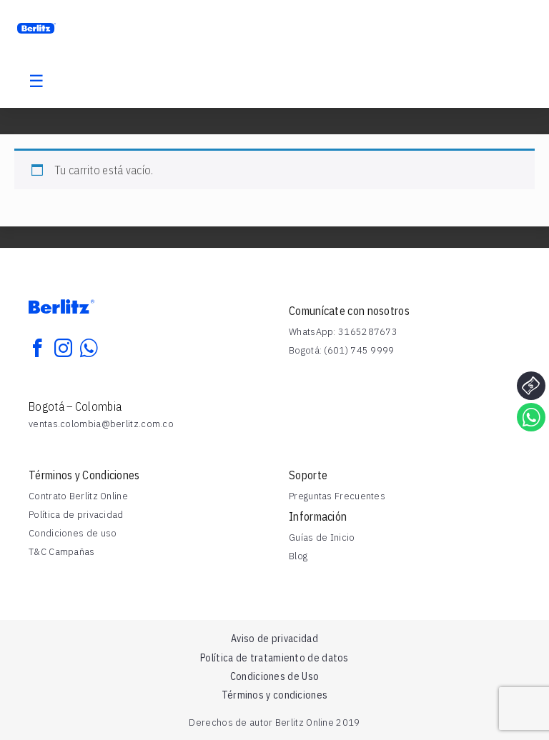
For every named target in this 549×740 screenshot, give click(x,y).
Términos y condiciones (275, 695)
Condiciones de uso (73, 532)
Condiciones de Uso (274, 676)
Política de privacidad (76, 514)
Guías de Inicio (322, 537)
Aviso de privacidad (274, 638)
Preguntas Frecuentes (337, 495)
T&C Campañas (62, 551)
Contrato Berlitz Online (78, 495)
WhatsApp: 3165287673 (343, 331)
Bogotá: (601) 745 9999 (342, 350)
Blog (298, 555)
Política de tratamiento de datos (274, 657)
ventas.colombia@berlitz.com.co (101, 423)
